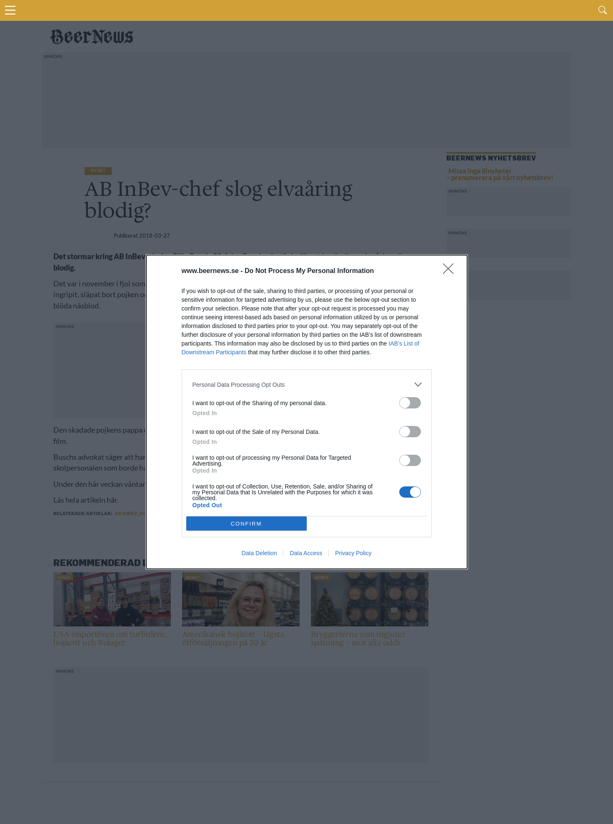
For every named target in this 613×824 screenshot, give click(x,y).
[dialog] (306, 412)
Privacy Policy (353, 553)
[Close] (451, 271)
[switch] (410, 402)
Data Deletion (259, 553)
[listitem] (307, 384)
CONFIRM (246, 523)
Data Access (306, 553)
